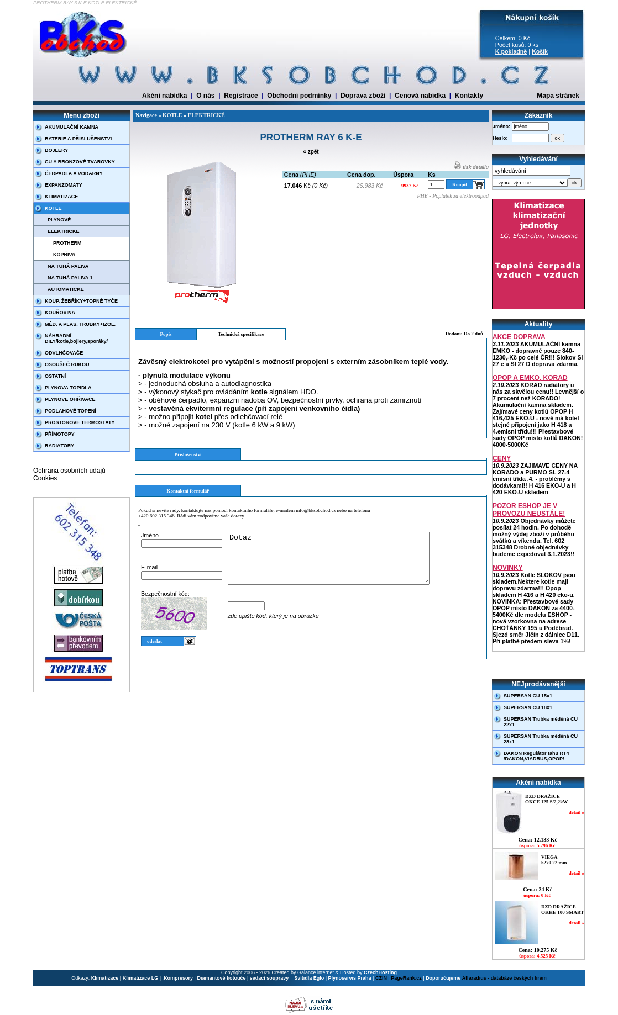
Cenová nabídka (420, 95)
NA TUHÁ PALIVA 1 (70, 278)
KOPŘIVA (64, 254)
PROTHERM (67, 243)
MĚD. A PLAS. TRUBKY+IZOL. (80, 324)
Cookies (45, 478)
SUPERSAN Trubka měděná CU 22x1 (541, 721)
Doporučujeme (443, 978)
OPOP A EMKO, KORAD (530, 378)
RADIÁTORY (59, 445)
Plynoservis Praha (349, 978)
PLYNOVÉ (59, 220)
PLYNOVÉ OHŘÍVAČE (70, 399)
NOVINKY (508, 568)
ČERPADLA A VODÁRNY (74, 173)
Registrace (241, 95)
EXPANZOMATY (63, 185)
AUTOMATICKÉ (66, 289)
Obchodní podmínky (299, 95)
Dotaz (340, 563)
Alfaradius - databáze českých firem (504, 978)
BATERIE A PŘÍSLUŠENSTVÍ (78, 138)
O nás (205, 95)
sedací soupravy (270, 978)
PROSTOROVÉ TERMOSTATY (80, 422)
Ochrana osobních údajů (69, 470)
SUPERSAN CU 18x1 (528, 707)
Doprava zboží (363, 95)
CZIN (381, 978)
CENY (502, 458)
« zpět (310, 152)
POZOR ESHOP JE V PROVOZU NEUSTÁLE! (529, 509)
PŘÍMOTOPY (60, 434)
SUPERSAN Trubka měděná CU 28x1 (541, 738)
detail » (576, 812)
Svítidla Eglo (309, 978)
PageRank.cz (406, 978)
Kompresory (178, 978)
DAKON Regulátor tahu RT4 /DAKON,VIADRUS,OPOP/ (536, 756)
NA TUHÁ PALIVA (68, 266)
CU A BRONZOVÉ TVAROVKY (80, 162)
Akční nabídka (164, 95)
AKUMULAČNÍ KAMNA (71, 127)
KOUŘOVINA (60, 312)
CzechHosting (380, 972)
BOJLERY (56, 150)
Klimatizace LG (141, 978)
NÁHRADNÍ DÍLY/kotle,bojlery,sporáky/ (76, 338)
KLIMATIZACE (61, 196)
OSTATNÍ (55, 376)
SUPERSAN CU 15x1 (528, 696)
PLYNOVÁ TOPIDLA (68, 387)
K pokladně (511, 51)
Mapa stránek (558, 95)
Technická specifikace (241, 334)
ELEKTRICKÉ (64, 231)
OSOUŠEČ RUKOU (67, 364)
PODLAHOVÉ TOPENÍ (70, 411)
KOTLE (53, 208)
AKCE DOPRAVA (519, 337)
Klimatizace (105, 978)
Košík (540, 51)
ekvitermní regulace (219, 408)
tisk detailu (471, 167)
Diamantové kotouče (221, 978)
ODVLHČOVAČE (64, 353)
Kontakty (469, 95)
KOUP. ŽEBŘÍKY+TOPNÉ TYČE (81, 301)
